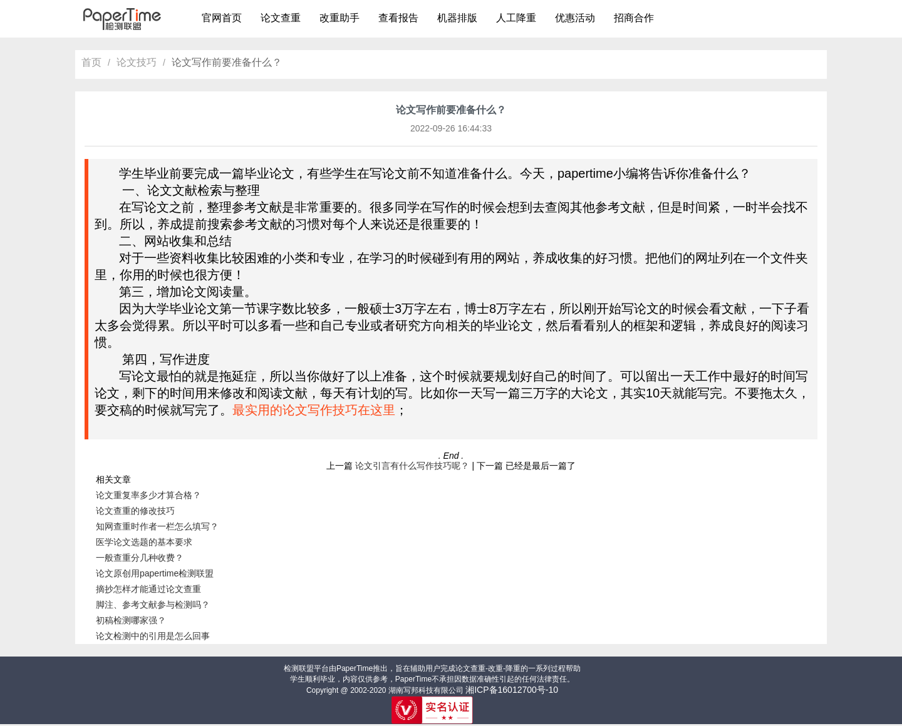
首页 (91, 62)
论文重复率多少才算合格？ (148, 495)
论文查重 (281, 18)
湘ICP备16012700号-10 (511, 690)
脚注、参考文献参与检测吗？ (153, 605)
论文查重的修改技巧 (135, 511)
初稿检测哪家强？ (131, 620)
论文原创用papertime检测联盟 (155, 573)
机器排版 (457, 18)
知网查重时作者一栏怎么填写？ (157, 526)
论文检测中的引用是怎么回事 (153, 636)
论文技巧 (137, 62)
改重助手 (339, 18)
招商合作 (634, 18)
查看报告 (398, 18)
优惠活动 (575, 18)
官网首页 (222, 18)
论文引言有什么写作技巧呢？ (412, 466)
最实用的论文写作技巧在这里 (313, 410)
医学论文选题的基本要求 (144, 542)
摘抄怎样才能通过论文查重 (148, 589)
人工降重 (516, 18)
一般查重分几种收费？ (140, 558)
